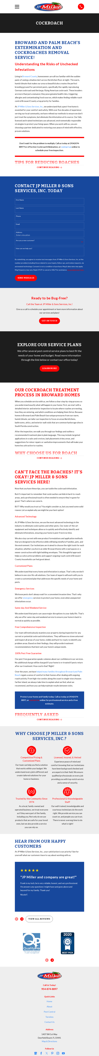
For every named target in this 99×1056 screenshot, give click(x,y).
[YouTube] (63, 1053)
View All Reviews (39, 919)
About (49, 1006)
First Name (20, 200)
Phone (18, 216)
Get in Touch (49, 321)
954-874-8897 (49, 989)
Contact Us (49, 1022)
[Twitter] (46, 1053)
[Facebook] (41, 1053)
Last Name (20, 208)
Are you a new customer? (25, 240)
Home (49, 1001)
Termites (49, 1017)
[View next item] (21, 919)
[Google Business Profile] (35, 1053)
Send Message (26, 278)
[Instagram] (57, 1053)
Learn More (49, 368)
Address (19, 232)
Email (18, 224)
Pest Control (49, 1012)
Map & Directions (49, 1041)
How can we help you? (24, 248)
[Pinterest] (52, 1053)
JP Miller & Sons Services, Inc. (30, 106)
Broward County (29, 76)
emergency (28, 598)
